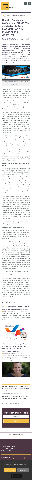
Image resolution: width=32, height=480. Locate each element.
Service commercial (8, 447)
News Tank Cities (16, 437)
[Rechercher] (25, 3)
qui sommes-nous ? (8, 449)
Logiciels (8, 15)
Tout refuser (23, 470)
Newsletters (6, 451)
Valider (16, 421)
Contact (4, 445)
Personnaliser (16, 476)
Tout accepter (10, 470)
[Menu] (29, 3)
